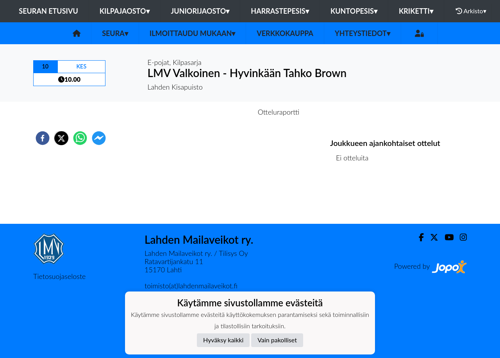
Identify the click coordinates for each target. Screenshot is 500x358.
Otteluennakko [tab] (223, 112)
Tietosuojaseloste (59, 276)
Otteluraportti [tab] (279, 112)
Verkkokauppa (285, 33)
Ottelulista (355, 197)
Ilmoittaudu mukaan (192, 33)
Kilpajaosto (125, 11)
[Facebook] (418, 237)
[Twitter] (431, 237)
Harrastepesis (280, 11)
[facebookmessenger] (99, 138)
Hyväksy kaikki (223, 340)
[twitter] (61, 138)
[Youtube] (446, 237)
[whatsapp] (80, 138)
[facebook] (43, 138)
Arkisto (471, 11)
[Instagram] (460, 237)
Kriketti (416, 11)
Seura (115, 33)
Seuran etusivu (48, 11)
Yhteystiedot (362, 33)
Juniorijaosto (200, 11)
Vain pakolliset (277, 340)
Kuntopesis (353, 11)
